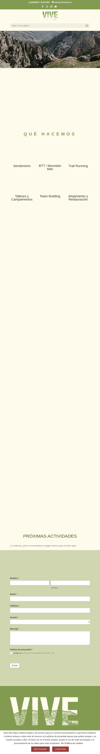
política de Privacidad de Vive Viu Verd (38, 653)
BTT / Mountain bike (50, 167)
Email (13, 594)
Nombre (14, 578)
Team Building (50, 196)
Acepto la (32, 653)
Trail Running (78, 166)
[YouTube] (56, 7)
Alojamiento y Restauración (78, 197)
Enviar (15, 665)
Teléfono (15, 606)
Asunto (14, 617)
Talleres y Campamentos (21, 197)
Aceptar (60, 749)
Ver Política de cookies (72, 743)
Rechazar (40, 749)
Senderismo (21, 166)
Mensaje (15, 629)
